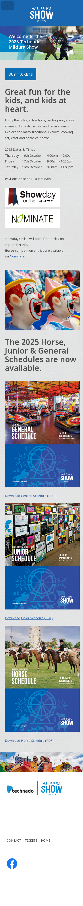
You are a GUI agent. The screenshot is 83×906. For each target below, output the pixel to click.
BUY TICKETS (20, 74)
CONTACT (14, 840)
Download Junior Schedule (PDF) (29, 618)
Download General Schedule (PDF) (30, 495)
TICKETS (31, 840)
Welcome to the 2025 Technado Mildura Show (25, 41)
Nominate (17, 256)
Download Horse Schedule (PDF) (29, 740)
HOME (45, 840)
